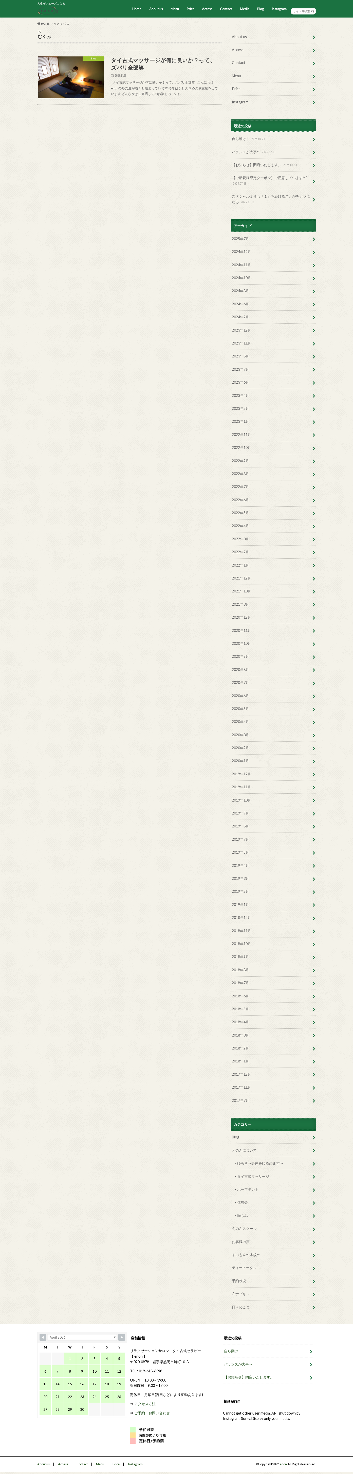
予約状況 (239, 1281)
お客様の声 (241, 1242)
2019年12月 (241, 774)
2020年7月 (240, 682)
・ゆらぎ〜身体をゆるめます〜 (258, 1163)
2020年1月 (240, 761)
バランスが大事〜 (254, 152)
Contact (226, 9)
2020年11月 (241, 630)
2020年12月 (241, 617)
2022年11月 (241, 434)
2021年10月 (241, 591)
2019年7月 (240, 839)
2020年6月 (240, 696)
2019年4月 (240, 865)
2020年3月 (240, 735)
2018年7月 (240, 983)
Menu (175, 9)
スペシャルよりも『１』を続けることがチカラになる (271, 199)
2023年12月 (241, 330)
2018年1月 (240, 1061)
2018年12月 (241, 917)
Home (136, 9)
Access (207, 9)
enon (283, 1464)
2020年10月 (241, 643)
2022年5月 (240, 513)
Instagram (279, 9)
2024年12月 (241, 251)
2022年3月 (240, 539)
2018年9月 (240, 956)
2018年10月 (241, 944)
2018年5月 (240, 1009)
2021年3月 (240, 604)
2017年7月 (240, 1100)
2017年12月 (241, 1074)
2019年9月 (240, 813)
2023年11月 (241, 343)
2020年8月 (240, 669)
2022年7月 (240, 486)
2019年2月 (240, 891)
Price (190, 9)
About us (156, 9)
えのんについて (244, 1150)
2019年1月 (240, 904)
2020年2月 (240, 748)
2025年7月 (240, 239)
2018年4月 (240, 1022)
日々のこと (241, 1307)
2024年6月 (240, 304)
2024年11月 (241, 265)
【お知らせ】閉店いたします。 (265, 165)
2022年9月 (240, 461)
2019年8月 (240, 826)
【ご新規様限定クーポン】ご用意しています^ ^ (270, 181)
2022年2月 (240, 552)
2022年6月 (240, 500)
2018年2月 (240, 1048)
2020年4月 (240, 721)
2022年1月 (240, 565)
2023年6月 (240, 382)
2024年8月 (240, 291)
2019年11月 (241, 787)
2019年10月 (241, 800)
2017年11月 (241, 1087)
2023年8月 (240, 356)
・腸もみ (241, 1215)
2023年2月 (240, 408)
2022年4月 (240, 526)
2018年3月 (240, 1035)
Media (244, 9)
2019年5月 (240, 852)
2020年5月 (240, 709)
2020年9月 (240, 656)
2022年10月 (241, 447)
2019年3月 (240, 878)
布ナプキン (241, 1294)
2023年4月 (240, 395)
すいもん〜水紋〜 (246, 1254)
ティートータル (244, 1267)
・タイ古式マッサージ (251, 1176)
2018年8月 (240, 970)
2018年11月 (241, 931)
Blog (260, 9)
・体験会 (241, 1202)
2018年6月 (240, 996)
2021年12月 (241, 578)
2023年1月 (240, 421)
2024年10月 (241, 278)
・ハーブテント (246, 1189)
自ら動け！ (249, 138)
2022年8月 (240, 474)
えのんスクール (244, 1228)
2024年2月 (240, 317)
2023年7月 (240, 369)
